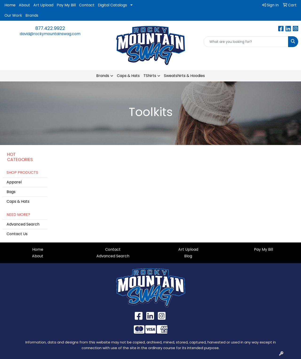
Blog (188, 256)
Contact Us (17, 234)
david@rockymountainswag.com (50, 33)
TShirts (149, 75)
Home (10, 5)
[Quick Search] (245, 41)
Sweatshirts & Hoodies (184, 75)
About (24, 5)
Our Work (13, 15)
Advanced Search (23, 224)
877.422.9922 (50, 28)
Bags (11, 191)
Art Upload (43, 5)
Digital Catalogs (112, 5)
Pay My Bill (66, 5)
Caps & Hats (128, 75)
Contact (87, 5)
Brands (31, 15)
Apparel (14, 182)
